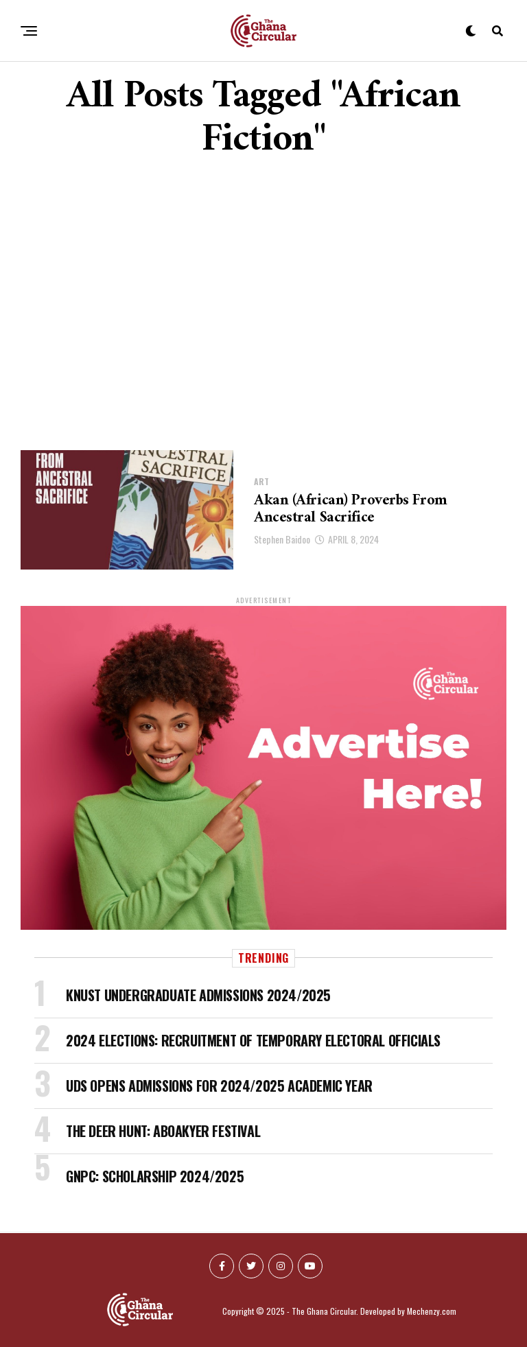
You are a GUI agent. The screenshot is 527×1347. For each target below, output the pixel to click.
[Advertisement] (263, 306)
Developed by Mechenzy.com (408, 1311)
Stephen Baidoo (282, 539)
